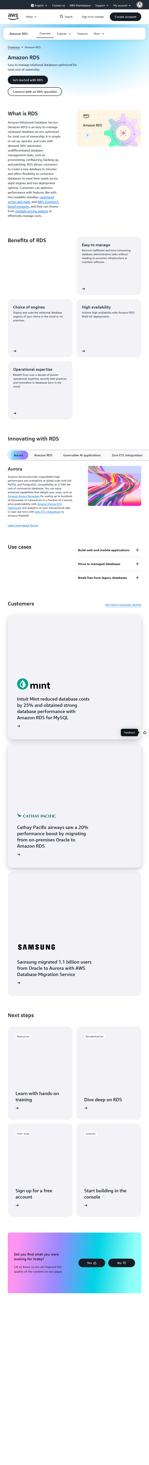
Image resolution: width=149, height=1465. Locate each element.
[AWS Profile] (140, 5)
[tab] (18, 455)
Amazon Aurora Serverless (24, 496)
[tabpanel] (74, 497)
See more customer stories (123, 605)
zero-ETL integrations (48, 511)
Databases (14, 47)
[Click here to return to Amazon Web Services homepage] (13, 18)
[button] (125, 16)
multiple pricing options (31, 211)
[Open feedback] (144, 732)
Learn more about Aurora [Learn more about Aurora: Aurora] (23, 525)
